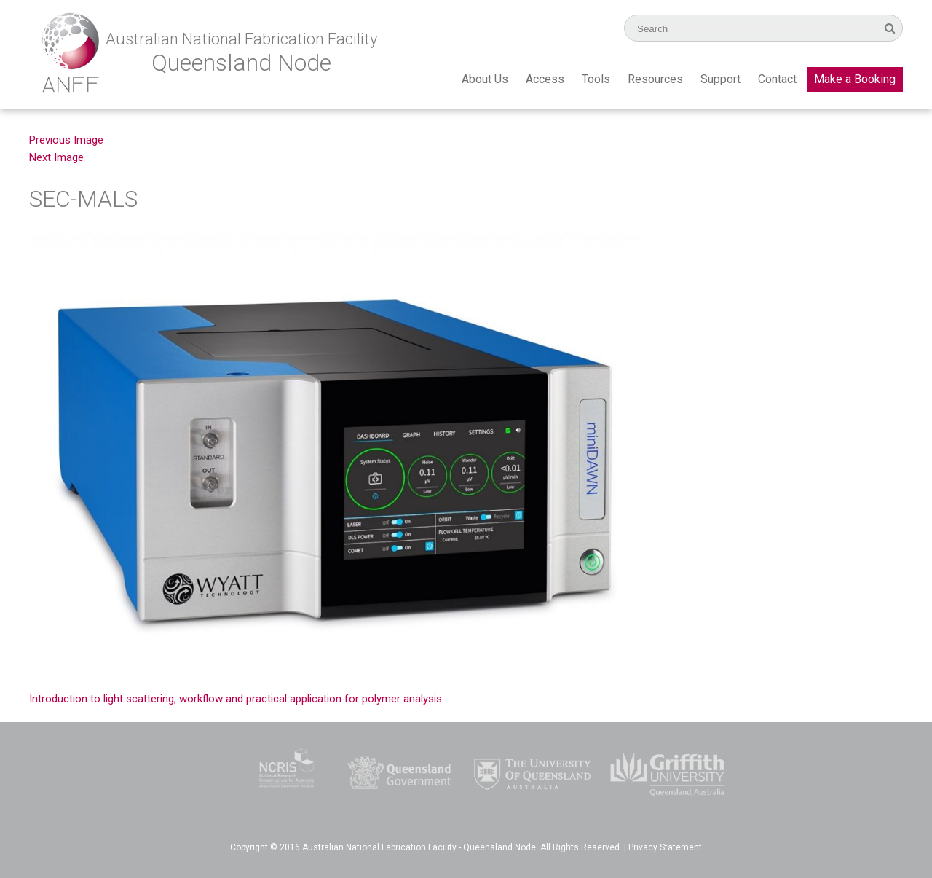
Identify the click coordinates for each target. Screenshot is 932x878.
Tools (596, 79)
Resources (655, 79)
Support (720, 79)
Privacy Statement (665, 847)
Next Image (56, 157)
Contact (777, 79)
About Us (485, 79)
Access (545, 79)
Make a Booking (855, 79)
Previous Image (66, 139)
